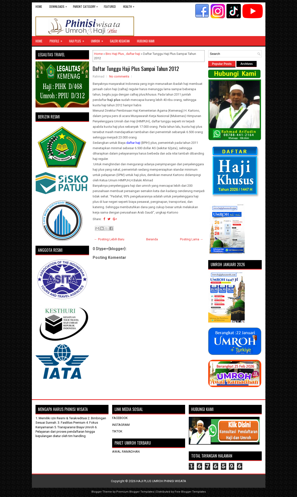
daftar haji (133, 54)
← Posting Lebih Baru (109, 239)
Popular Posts (222, 64)
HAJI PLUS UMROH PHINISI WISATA (161, 481)
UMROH (98, 39)
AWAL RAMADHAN (126, 451)
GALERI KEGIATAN (120, 41)
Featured (110, 6)
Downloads (59, 5)
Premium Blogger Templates (135, 491)
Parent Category (86, 5)
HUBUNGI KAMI (145, 41)
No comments (119, 76)
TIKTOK (117, 431)
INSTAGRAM (121, 425)
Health (130, 5)
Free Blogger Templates (190, 491)
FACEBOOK (120, 418)
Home (39, 6)
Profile (57, 39)
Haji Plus (78, 39)
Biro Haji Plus (115, 54)
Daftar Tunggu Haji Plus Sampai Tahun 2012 (136, 68)
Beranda (152, 239)
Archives (246, 64)
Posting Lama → (191, 239)
